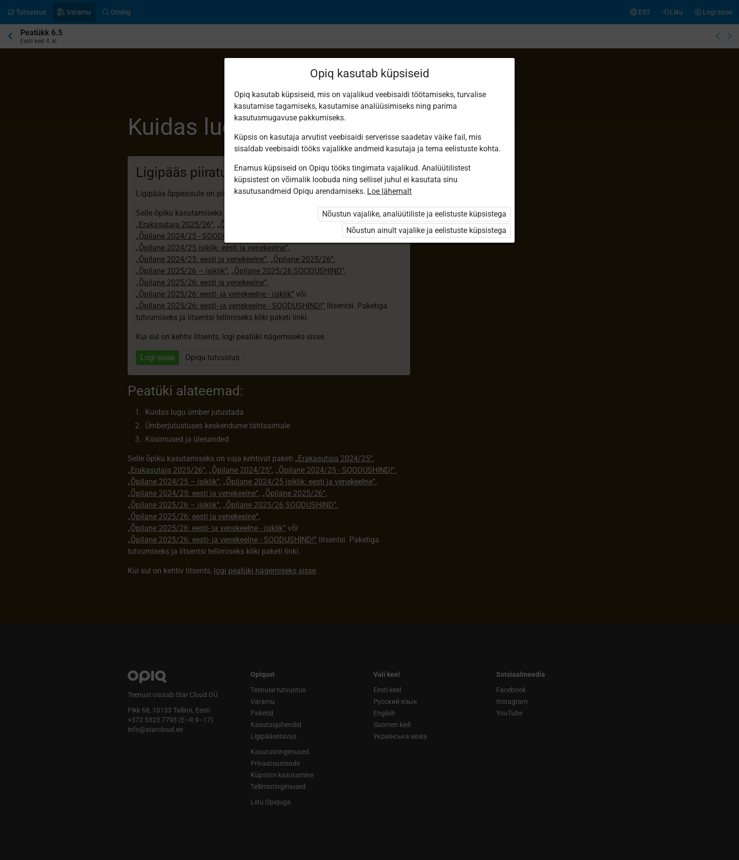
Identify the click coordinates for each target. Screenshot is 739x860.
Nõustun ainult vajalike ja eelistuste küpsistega (426, 230)
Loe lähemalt (389, 191)
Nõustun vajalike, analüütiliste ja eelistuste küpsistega (414, 214)
